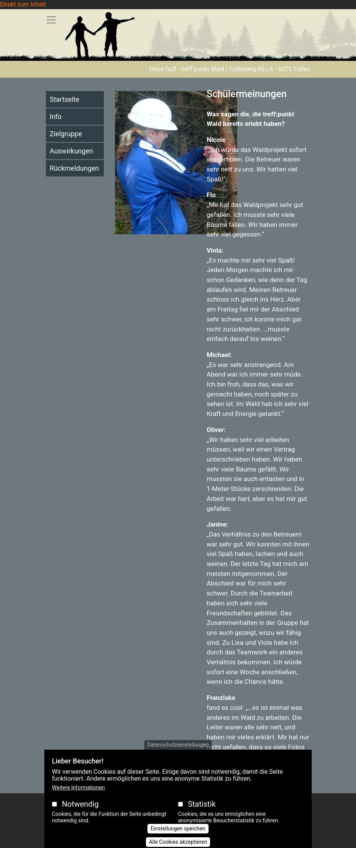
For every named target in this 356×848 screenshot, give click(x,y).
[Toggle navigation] (51, 20)
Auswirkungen (71, 151)
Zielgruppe (66, 134)
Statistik (202, 809)
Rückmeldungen (74, 168)
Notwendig (80, 809)
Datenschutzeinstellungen (178, 750)
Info (55, 117)
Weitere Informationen (78, 793)
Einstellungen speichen (177, 834)
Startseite (64, 99)
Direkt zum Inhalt (23, 4)
